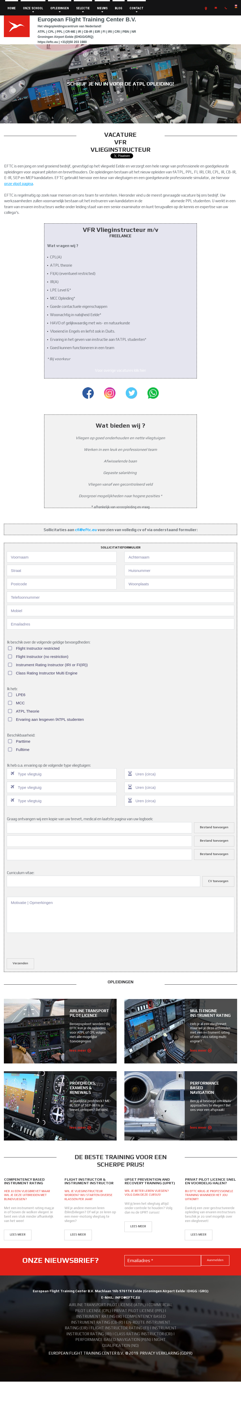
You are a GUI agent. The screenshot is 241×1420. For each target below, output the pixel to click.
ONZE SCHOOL (33, 9)
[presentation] (46, 945)
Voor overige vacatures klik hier (120, 370)
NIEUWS (102, 9)
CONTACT (136, 9)
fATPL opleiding (156, 201)
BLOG (118, 8)
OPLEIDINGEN (59, 9)
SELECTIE (83, 9)
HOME (11, 8)
